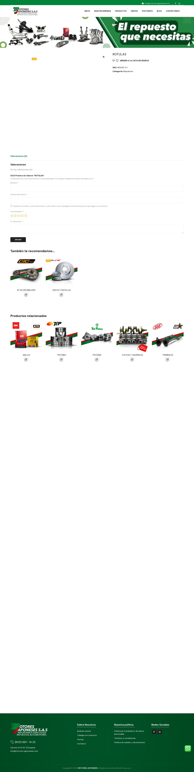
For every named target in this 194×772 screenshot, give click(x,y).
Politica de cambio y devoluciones (129, 742)
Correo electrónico (18, 194)
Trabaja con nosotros (87, 735)
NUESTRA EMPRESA (101, 11)
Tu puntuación (16, 211)
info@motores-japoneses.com (156, 3)
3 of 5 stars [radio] (18, 215)
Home (12, 36)
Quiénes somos (84, 731)
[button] (103, 56)
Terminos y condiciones (125, 738)
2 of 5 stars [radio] (15, 215)
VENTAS (132, 11)
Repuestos (128, 71)
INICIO (86, 11)
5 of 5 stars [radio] (25, 215)
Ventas (80, 739)
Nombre (14, 183)
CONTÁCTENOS (171, 11)
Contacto (81, 743)
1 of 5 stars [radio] (11, 215)
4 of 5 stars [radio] (22, 215)
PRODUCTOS (119, 11)
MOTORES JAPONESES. (88, 768)
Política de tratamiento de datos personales (129, 732)
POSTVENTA (145, 11)
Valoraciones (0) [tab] (18, 156)
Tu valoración (16, 221)
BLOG (157, 11)
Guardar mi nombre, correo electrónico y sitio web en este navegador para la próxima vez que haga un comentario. (60, 206)
